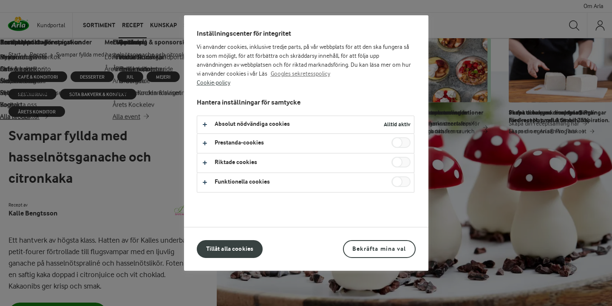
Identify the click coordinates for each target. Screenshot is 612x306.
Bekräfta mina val (379, 248)
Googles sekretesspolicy (300, 74)
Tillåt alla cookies (230, 248)
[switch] (401, 142)
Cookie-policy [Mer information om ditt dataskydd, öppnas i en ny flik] (213, 83)
